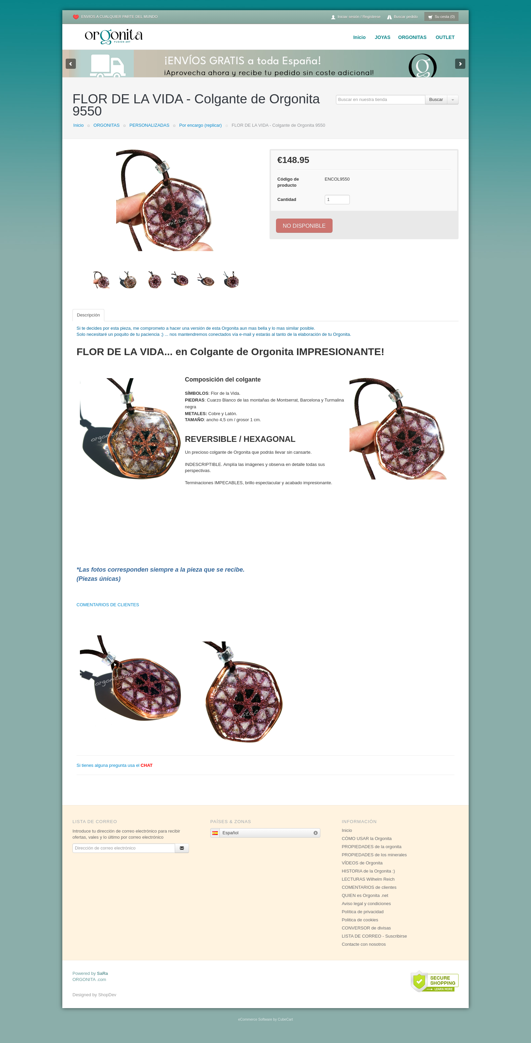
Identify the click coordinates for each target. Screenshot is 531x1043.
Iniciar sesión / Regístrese (355, 17)
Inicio (359, 37)
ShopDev (107, 1001)
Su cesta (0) (441, 17)
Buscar (436, 106)
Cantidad (286, 206)
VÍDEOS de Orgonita (362, 869)
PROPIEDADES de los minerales (374, 861)
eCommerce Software (255, 1026)
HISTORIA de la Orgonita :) (368, 877)
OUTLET (445, 37)
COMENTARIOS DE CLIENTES (108, 611)
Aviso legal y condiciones (366, 910)
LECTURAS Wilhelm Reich (368, 885)
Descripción (88, 321)
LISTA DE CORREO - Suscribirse (374, 942)
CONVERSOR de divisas (366, 934)
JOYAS (382, 37)
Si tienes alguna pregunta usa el (115, 772)
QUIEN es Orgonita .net (365, 902)
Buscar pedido (402, 17)
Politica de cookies (360, 926)
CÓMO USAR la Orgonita (366, 845)
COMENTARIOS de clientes (369, 894)
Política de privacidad (363, 918)
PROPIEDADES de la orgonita (371, 853)
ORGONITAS (412, 37)
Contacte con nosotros (364, 951)
